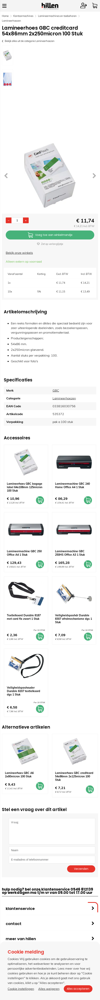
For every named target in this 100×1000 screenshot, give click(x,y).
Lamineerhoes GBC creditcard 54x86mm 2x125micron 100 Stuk (74, 776)
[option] (7, 55)
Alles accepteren (78, 989)
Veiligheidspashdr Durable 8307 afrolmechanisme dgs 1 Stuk (73, 619)
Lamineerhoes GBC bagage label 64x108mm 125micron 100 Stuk (24, 487)
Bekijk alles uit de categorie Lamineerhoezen (28, 40)
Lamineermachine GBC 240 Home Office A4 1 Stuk (72, 485)
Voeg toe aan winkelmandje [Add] (50, 235)
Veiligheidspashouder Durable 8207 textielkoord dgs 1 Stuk (23, 691)
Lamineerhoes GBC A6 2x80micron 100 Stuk (19, 774)
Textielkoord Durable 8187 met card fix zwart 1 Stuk (24, 617)
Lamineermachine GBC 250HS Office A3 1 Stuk (70, 553)
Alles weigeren (48, 989)
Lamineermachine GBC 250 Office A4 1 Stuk (24, 553)
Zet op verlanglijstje (50, 243)
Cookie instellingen (21, 989)
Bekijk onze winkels (19, 253)
